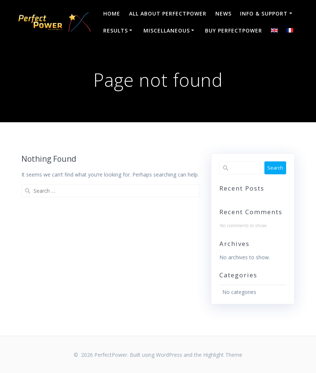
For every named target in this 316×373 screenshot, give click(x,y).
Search (275, 167)
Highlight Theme (222, 354)
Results (115, 30)
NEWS (223, 13)
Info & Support (264, 13)
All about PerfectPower (167, 13)
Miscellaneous (166, 30)
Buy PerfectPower (233, 30)
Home (111, 13)
